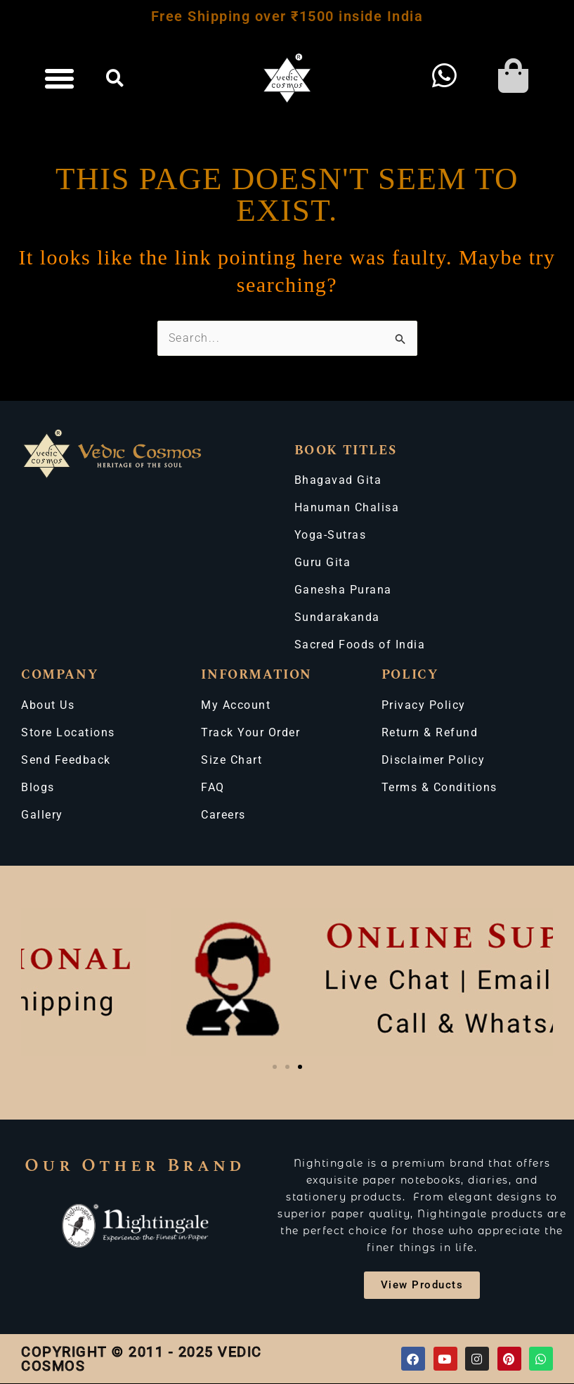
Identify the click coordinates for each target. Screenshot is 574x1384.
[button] (60, 79)
